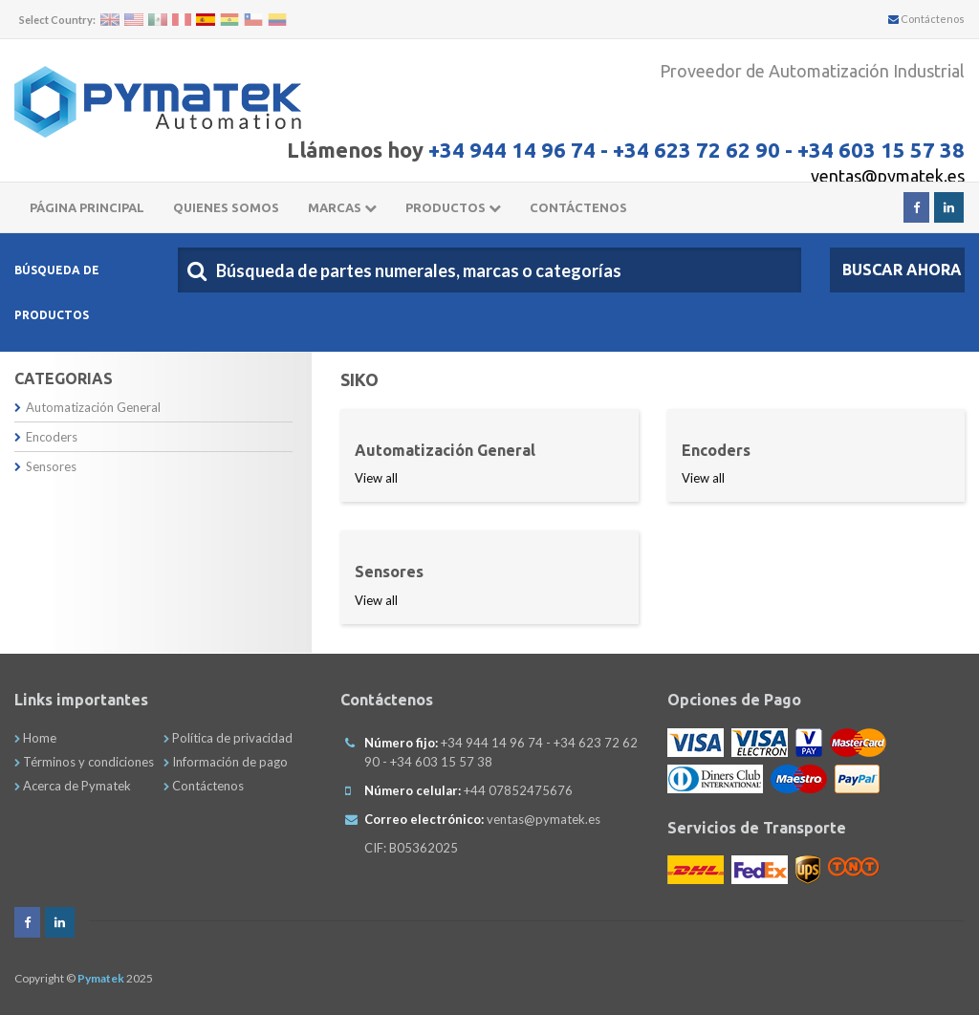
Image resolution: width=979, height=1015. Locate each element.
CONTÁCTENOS (578, 207)
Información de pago (225, 761)
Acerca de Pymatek (72, 785)
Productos (453, 207)
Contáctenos (926, 18)
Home (35, 737)
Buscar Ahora (902, 269)
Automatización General (87, 407)
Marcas (342, 207)
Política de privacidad (228, 737)
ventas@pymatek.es (888, 175)
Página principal (87, 207)
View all (376, 478)
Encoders (45, 436)
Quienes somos (226, 207)
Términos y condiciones (84, 761)
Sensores (45, 466)
